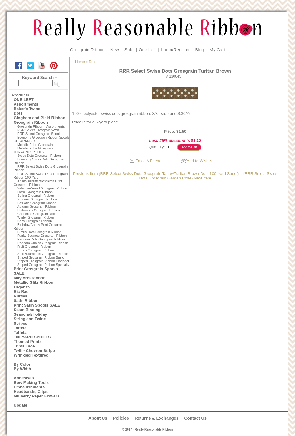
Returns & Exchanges (157, 418)
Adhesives (24, 378)
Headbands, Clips (31, 391)
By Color (22, 364)
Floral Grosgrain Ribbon (35, 192)
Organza (22, 287)
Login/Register (175, 49)
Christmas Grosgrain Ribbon (38, 214)
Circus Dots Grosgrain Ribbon (39, 232)
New (114, 49)
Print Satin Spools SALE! (37, 305)
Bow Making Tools (31, 382)
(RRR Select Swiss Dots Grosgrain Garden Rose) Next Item (208, 175)
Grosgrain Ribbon (87, 49)
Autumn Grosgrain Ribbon (36, 206)
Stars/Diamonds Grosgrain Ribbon (42, 254)
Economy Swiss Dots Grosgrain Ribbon (39, 161)
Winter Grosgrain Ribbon (35, 217)
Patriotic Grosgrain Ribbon (36, 203)
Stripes (20, 323)
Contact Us (195, 418)
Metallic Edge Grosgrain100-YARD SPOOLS (33, 150)
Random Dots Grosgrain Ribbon (41, 239)
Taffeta (20, 328)
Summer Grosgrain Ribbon (37, 199)
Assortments (26, 104)
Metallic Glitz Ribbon (33, 282)
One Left (147, 49)
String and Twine (30, 319)
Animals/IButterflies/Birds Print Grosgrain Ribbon (38, 182)
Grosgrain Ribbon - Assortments (41, 126)
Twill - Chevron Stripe (34, 350)
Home (80, 62)
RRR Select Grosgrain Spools (39, 134)
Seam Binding (27, 309)
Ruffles (20, 296)
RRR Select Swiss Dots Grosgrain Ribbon (41, 168)
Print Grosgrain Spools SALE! (36, 271)
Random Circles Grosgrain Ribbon (42, 243)
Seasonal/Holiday (30, 314)
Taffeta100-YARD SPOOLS (32, 334)
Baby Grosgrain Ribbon (34, 221)
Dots (18, 113)
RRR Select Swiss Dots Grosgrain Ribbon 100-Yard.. (41, 175)
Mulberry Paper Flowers (36, 396)
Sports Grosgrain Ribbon (35, 250)
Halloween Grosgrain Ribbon (38, 210)
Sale (128, 49)
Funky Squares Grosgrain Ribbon (42, 235)
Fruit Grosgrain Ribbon (34, 246)
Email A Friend (148, 161)
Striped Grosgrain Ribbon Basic (40, 257)
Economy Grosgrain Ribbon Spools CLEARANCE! (41, 139)
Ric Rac (21, 291)
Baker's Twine (27, 108)
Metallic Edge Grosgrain (35, 144)
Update (20, 405)
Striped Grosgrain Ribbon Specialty (43, 265)
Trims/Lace (24, 346)
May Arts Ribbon (29, 278)
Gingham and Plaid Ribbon (39, 118)
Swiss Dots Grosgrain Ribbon (39, 155)
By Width (22, 369)
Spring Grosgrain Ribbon (35, 195)
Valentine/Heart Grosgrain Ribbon (42, 188)
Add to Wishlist (200, 161)
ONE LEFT (24, 99)
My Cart (217, 49)
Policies (121, 418)
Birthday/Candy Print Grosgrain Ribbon (38, 226)
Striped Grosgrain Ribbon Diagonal (43, 261)
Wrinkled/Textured (31, 355)
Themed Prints (28, 341)
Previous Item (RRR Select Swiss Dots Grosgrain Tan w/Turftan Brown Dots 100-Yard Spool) (156, 173)
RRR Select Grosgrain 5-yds (38, 130)
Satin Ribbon (26, 300)
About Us (97, 418)
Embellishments (29, 387)
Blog (199, 49)
